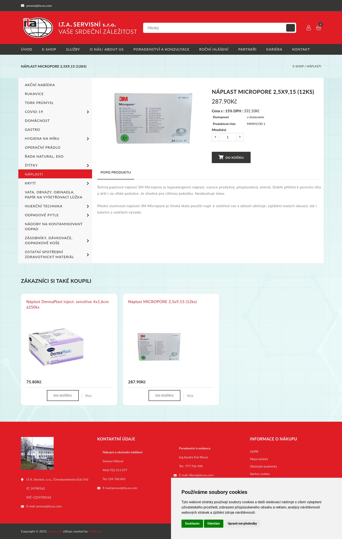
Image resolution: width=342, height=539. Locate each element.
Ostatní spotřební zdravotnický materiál (58, 254)
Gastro (32, 129)
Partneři (248, 49)
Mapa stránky (259, 459)
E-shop (49, 49)
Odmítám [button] (213, 523)
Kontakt (302, 49)
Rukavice (34, 93)
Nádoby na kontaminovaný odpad (53, 226)
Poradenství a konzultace (162, 49)
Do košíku (231, 157)
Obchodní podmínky (263, 466)
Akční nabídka (40, 84)
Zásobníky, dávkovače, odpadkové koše (58, 240)
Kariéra (275, 49)
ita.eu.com (55, 531)
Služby (73, 49)
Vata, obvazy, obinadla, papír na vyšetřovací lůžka (53, 194)
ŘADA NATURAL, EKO (44, 156)
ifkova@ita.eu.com (201, 475)
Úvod (26, 49)
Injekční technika (58, 206)
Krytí (58, 183)
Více (88, 395)
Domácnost (37, 120)
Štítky (58, 165)
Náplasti (314, 66)
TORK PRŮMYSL (39, 102)
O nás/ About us (107, 49)
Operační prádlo (43, 147)
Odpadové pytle (58, 215)
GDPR (254, 451)
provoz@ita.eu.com (49, 506)
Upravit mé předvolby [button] (242, 523)
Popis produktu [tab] (116, 172)
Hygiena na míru (58, 138)
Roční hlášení (214, 49)
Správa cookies (260, 473)
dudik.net (95, 531)
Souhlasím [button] (192, 523)
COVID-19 (58, 112)
